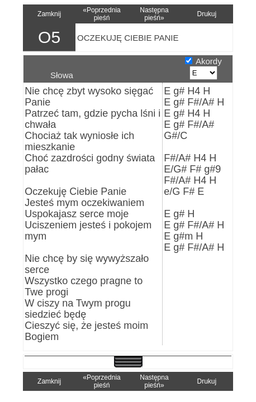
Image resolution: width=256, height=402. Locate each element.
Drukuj (207, 14)
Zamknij (49, 14)
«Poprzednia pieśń (101, 14)
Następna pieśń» (154, 14)
